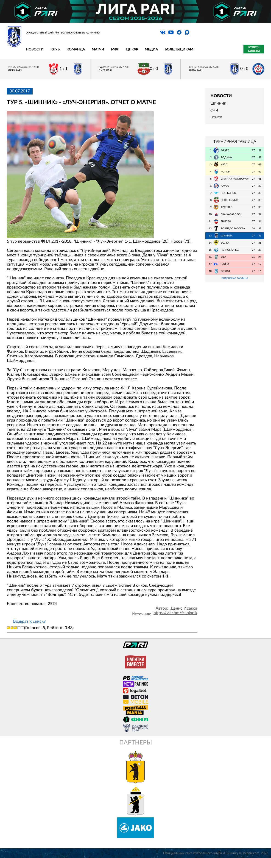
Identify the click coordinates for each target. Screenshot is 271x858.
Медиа (151, 49)
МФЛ (115, 49)
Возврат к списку (29, 621)
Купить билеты (254, 49)
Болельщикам (179, 49)
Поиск (216, 117)
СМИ (214, 110)
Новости (35, 49)
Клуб (55, 49)
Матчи (98, 49)
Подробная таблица (234, 278)
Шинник (218, 103)
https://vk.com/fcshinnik (175, 613)
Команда (76, 49)
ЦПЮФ (132, 49)
